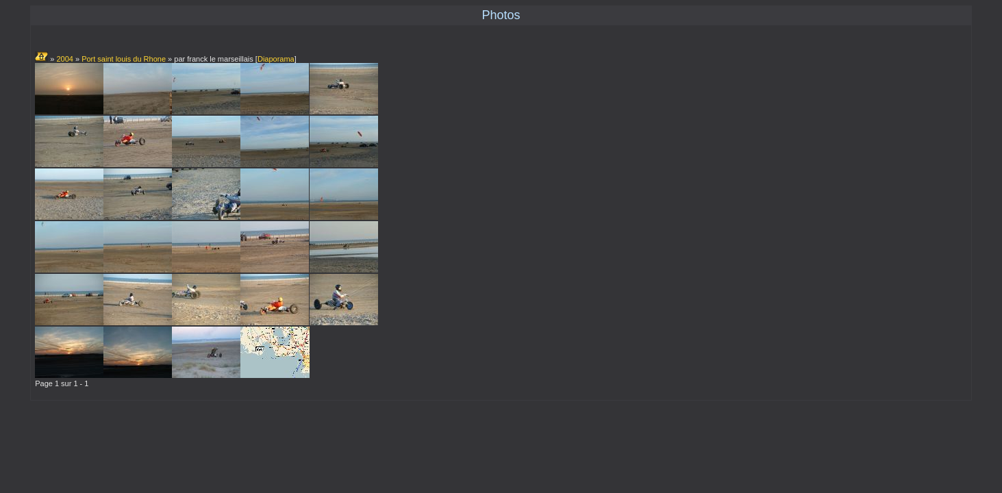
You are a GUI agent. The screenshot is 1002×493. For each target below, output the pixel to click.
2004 (64, 59)
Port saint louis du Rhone (124, 59)
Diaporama (276, 59)
